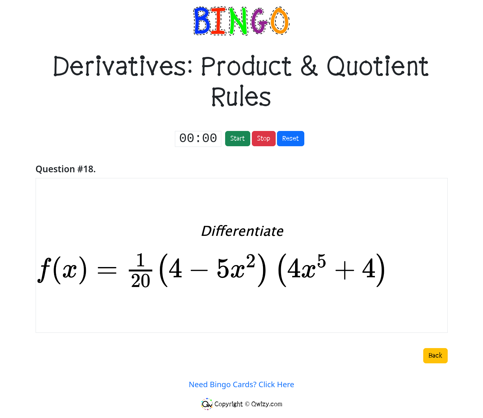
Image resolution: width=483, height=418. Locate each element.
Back (435, 356)
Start (238, 138)
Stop (263, 138)
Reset (290, 138)
